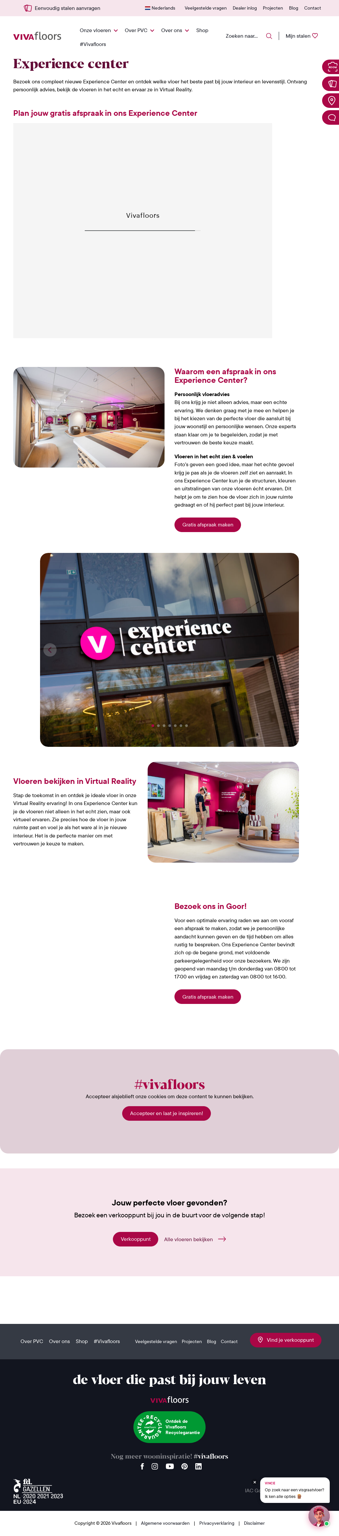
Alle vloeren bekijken (188, 1239)
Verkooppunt (136, 1239)
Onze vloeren (95, 30)
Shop (202, 30)
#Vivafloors (93, 44)
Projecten (273, 8)
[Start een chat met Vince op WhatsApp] (319, 1516)
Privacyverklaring (217, 1523)
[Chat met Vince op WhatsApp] (295, 1490)
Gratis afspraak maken (207, 524)
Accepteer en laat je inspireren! (166, 1113)
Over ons (171, 30)
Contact (312, 8)
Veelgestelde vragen (206, 8)
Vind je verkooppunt (286, 1339)
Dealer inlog (245, 8)
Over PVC (136, 30)
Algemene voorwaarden (166, 1523)
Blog (293, 8)
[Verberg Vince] (254, 1482)
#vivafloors (211, 1457)
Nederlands (163, 8)
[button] (152, 725)
